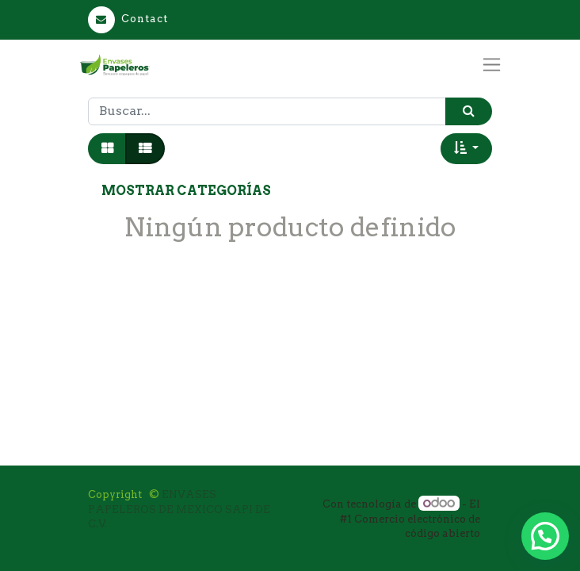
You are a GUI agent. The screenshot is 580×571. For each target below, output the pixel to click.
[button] (466, 148)
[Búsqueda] (468, 111)
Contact (128, 19)
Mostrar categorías (186, 190)
